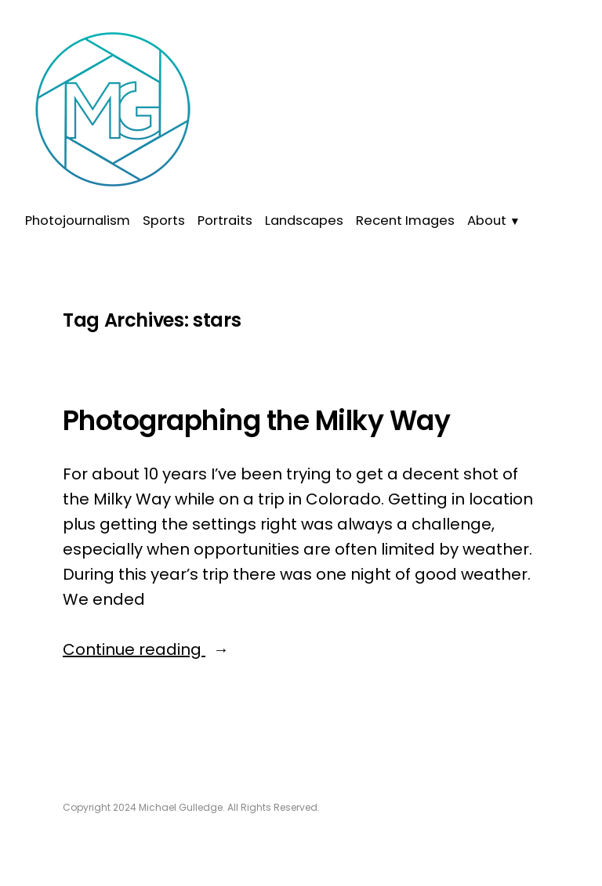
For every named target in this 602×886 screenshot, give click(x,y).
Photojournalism (77, 221)
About (486, 221)
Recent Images (405, 221)
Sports (164, 221)
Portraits (225, 221)
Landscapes (304, 221)
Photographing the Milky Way (256, 420)
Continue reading (197, 649)
